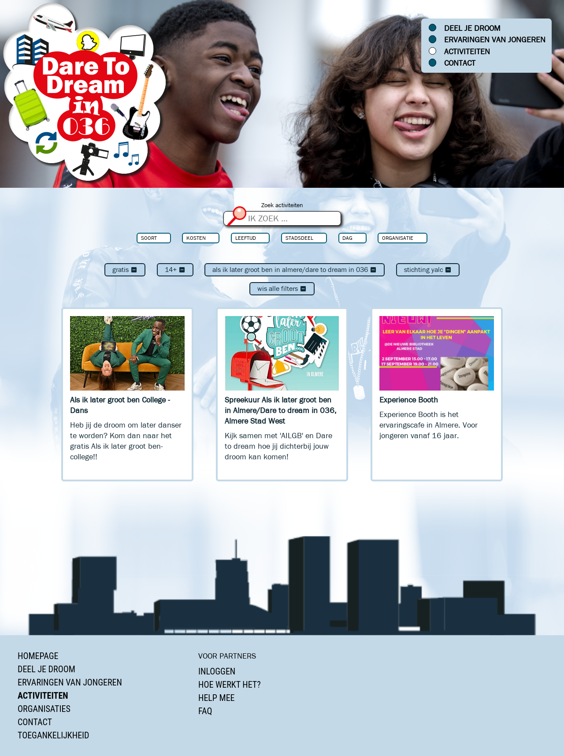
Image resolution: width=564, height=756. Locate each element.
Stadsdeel (299, 238)
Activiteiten (467, 51)
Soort (149, 238)
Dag (347, 238)
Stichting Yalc (428, 269)
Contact (459, 63)
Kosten (196, 238)
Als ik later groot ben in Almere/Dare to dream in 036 (294, 269)
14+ (175, 269)
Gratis (124, 269)
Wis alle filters (282, 288)
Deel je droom (472, 28)
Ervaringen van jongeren (494, 39)
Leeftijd (245, 238)
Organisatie (397, 238)
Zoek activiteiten (282, 205)
